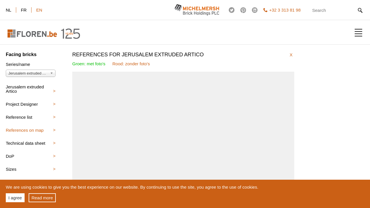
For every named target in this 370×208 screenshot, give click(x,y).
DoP (10, 156)
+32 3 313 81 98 (282, 10)
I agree (15, 197)
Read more (42, 197)
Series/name (18, 64)
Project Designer (22, 104)
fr (24, 10)
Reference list (19, 117)
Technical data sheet (25, 143)
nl (8, 10)
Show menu (358, 32)
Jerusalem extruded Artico (25, 89)
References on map (25, 130)
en (39, 10)
